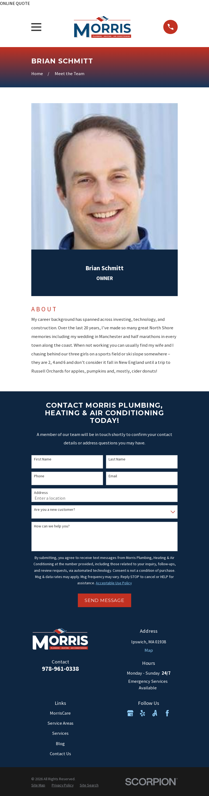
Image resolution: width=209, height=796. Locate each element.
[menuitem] (38, 785)
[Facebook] (167, 713)
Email (113, 476)
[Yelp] (142, 713)
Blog (60, 743)
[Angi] (155, 713)
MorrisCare (60, 713)
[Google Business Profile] (130, 713)
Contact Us (60, 754)
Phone (39, 476)
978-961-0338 (60, 668)
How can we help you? (52, 526)
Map (149, 650)
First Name (42, 459)
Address (41, 492)
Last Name (117, 459)
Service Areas (60, 723)
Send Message (104, 600)
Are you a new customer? (54, 509)
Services (60, 733)
